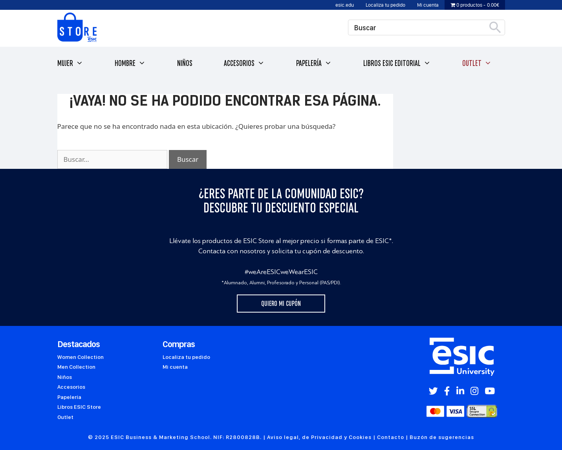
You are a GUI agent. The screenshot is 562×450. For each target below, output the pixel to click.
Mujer (70, 63)
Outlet (477, 63)
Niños (184, 63)
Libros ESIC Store (79, 407)
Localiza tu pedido (385, 5)
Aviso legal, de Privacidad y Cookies (319, 437)
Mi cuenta (428, 5)
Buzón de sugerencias (442, 437)
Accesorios (244, 63)
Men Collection (76, 367)
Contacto (390, 437)
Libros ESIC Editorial (397, 63)
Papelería (314, 63)
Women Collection (80, 357)
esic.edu (344, 5)
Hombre (130, 63)
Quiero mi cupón (281, 303)
